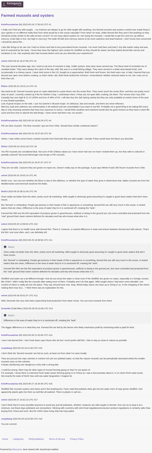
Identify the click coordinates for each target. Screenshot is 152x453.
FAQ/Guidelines (36, 439)
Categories (18, 439)
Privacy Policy (77, 439)
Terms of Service (57, 439)
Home (5, 439)
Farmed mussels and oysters (27, 15)
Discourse (17, 449)
